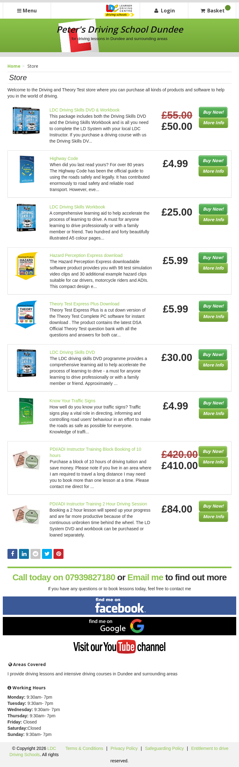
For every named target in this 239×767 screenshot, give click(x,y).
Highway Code (64, 158)
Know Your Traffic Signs (72, 400)
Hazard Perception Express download (86, 255)
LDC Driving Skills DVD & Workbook (84, 109)
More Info (213, 123)
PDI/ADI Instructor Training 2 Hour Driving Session (98, 503)
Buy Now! (213, 112)
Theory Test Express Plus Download (84, 303)
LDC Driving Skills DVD (72, 352)
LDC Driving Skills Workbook (77, 206)
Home (14, 66)
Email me (145, 577)
